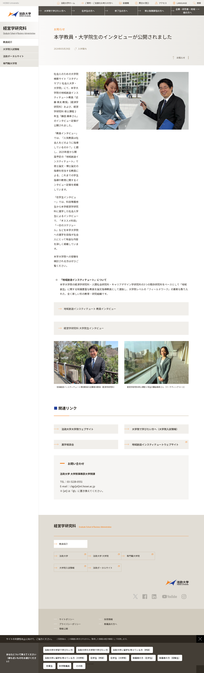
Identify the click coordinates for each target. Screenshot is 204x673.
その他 (79, 665)
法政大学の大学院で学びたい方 (93, 649)
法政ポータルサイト (13, 56)
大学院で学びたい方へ (55, 10)
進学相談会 (68, 444)
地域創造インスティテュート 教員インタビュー (90, 309)
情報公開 (63, 628)
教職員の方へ (110, 624)
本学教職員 (64, 665)
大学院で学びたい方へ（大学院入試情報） (155, 429)
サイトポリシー (66, 619)
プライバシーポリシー (70, 624)
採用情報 (108, 619)
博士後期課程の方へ (154, 10)
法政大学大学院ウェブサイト (78, 429)
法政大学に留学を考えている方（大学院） (65, 657)
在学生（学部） (98, 657)
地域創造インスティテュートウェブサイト (155, 444)
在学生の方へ (88, 10)
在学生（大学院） (119, 657)
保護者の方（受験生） (170, 657)
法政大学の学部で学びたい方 (59, 649)
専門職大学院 (10, 63)
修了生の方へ (121, 10)
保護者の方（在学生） (143, 657)
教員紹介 (7, 42)
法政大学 (63, 555)
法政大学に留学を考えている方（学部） (132, 649)
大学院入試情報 (11, 49)
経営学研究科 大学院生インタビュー (84, 328)
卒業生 (49, 665)
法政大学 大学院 (101, 555)
